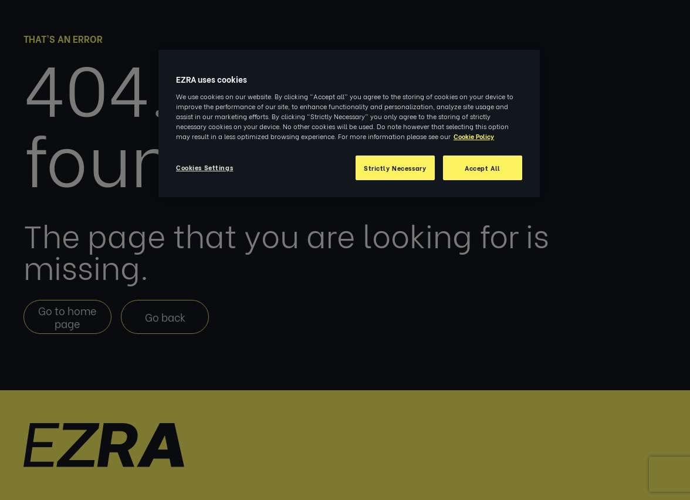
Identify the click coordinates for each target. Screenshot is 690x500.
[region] (349, 123)
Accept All (482, 168)
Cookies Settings (204, 167)
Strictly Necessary (395, 168)
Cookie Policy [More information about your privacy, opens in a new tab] (474, 136)
